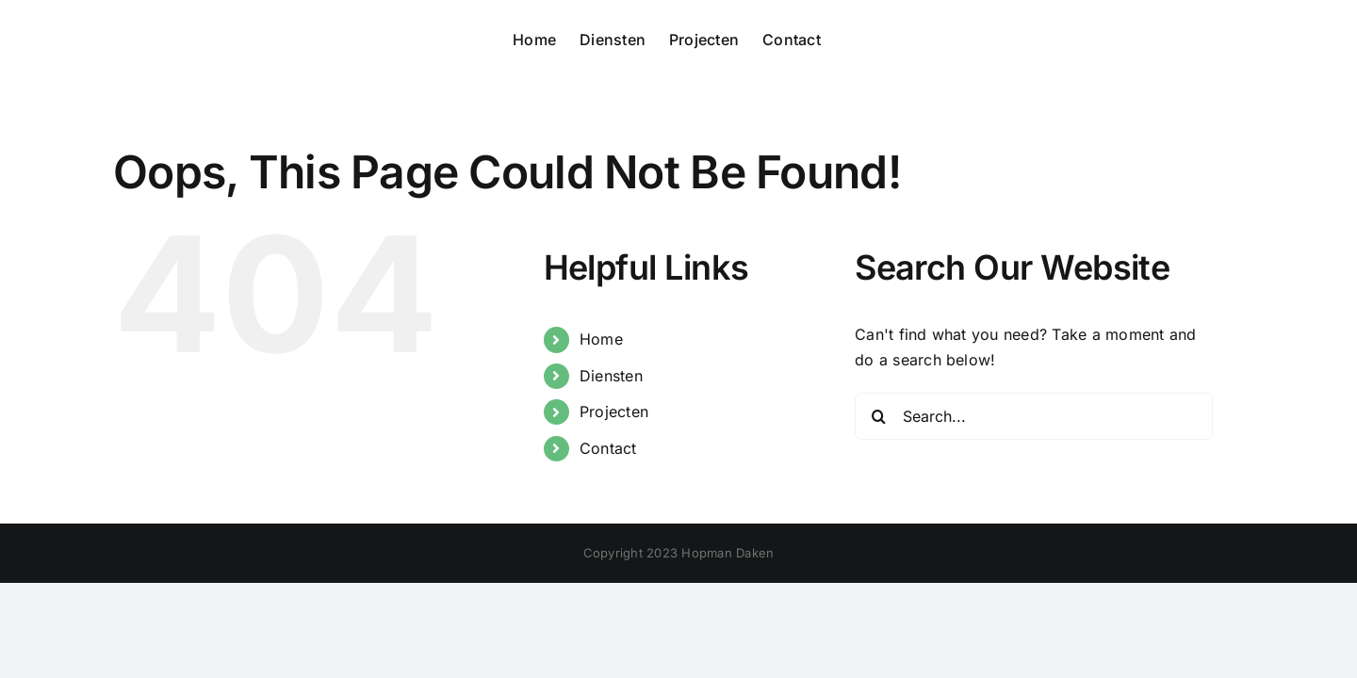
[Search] (878, 416)
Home (601, 339)
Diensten (611, 375)
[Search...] (1034, 416)
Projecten (614, 411)
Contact (608, 448)
